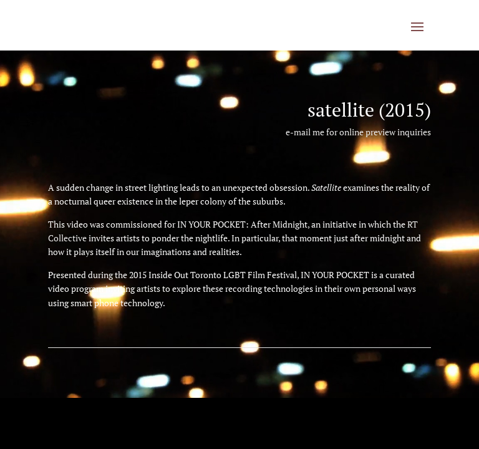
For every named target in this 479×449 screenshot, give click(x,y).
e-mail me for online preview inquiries (358, 132)
